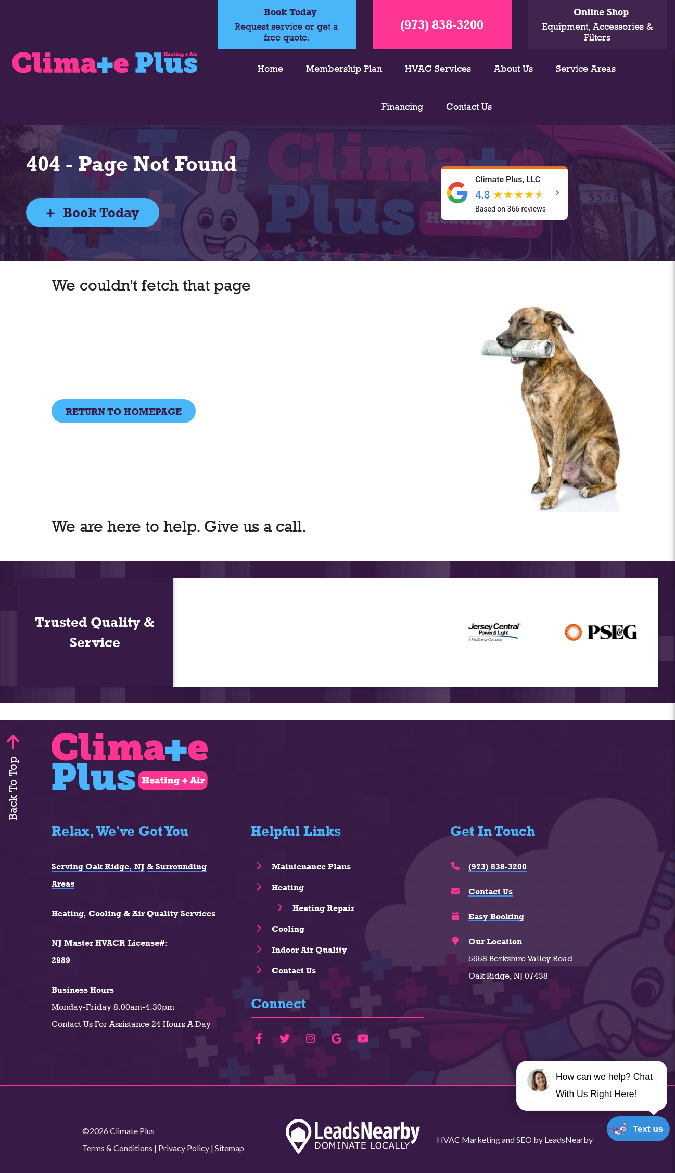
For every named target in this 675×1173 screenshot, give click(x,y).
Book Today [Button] (92, 212)
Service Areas (586, 68)
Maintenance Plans (311, 867)
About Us (513, 68)
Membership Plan (344, 68)
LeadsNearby (568, 1139)
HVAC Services (438, 68)
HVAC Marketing (468, 1139)
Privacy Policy (183, 1148)
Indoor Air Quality (309, 950)
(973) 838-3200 (441, 24)
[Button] (124, 411)
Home (270, 68)
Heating (288, 887)
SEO (524, 1139)
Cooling (288, 929)
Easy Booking (496, 916)
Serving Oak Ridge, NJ (98, 867)
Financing (402, 106)
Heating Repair (323, 908)
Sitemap (229, 1148)
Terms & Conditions (117, 1148)
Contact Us (469, 106)
